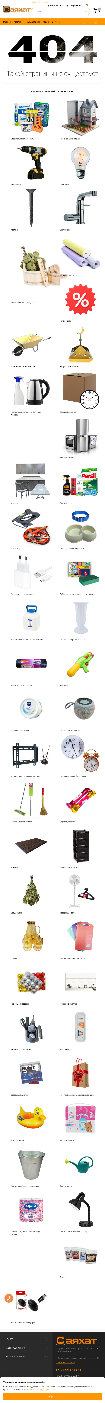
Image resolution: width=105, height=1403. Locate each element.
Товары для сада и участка (28, 346)
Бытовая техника (77, 437)
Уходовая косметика (28, 710)
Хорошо (52, 1396)
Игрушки (77, 664)
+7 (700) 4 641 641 (54, 5)
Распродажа (77, 300)
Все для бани (28, 892)
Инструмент (28, 163)
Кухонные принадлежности (77, 937)
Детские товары (77, 1120)
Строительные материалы (28, 118)
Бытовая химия (77, 482)
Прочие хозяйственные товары (28, 1165)
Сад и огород (77, 1165)
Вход (33, 2)
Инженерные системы (77, 118)
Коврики (28, 846)
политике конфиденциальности (42, 1390)
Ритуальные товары (77, 346)
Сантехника (77, 209)
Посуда (28, 937)
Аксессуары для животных (77, 528)
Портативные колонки (77, 710)
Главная (7, 22)
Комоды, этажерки (77, 846)
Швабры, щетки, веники (28, 801)
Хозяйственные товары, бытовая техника (28, 393)
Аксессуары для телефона (28, 573)
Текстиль (77, 1256)
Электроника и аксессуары (28, 1302)
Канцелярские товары (28, 1029)
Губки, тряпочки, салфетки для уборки (77, 573)
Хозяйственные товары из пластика (28, 619)
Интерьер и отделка (77, 254)
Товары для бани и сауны (28, 268)
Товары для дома (32, 22)
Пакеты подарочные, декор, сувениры (77, 1074)
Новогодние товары (28, 983)
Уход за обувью (77, 1029)
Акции (46, 22)
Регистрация (43, 2)
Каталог (17, 22)
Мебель (28, 482)
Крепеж (28, 209)
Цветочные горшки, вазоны (77, 619)
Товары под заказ (77, 391)
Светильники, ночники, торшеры (77, 1211)
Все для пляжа (28, 1120)
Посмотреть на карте (65, 1362)
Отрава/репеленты (28, 1074)
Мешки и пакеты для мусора (28, 664)
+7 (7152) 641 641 (73, 5)
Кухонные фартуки (77, 983)
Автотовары (28, 528)
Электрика (77, 163)
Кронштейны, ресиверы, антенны (28, 755)
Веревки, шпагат (77, 801)
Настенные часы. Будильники (77, 755)
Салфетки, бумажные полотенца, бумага (28, 1212)
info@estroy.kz (71, 1376)
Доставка (56, 22)
